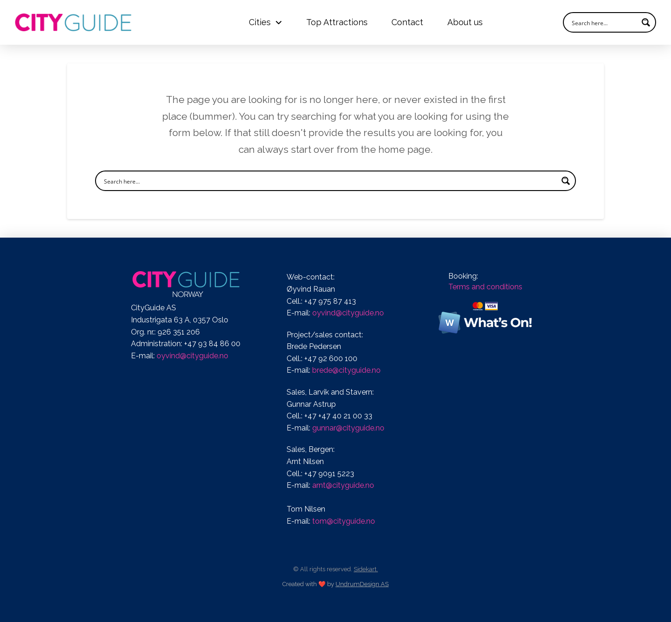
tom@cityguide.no (343, 521)
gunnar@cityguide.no (348, 428)
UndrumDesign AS (362, 584)
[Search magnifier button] (645, 22)
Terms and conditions (485, 286)
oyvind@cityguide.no (192, 355)
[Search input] (603, 22)
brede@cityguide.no (346, 370)
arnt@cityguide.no (343, 485)
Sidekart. (366, 569)
